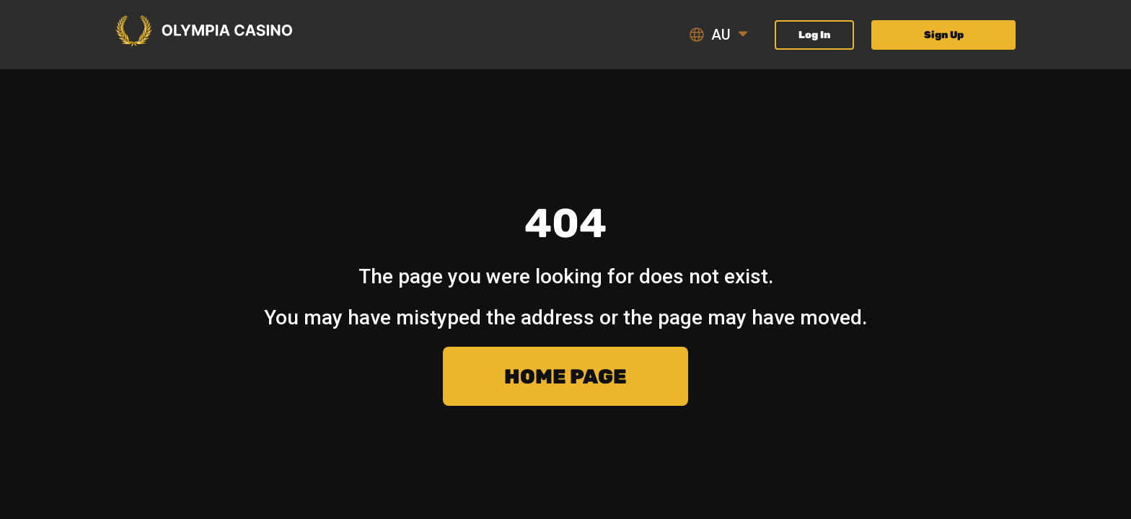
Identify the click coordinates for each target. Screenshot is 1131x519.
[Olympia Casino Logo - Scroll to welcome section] (203, 32)
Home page (565, 377)
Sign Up (944, 35)
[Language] (722, 34)
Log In (814, 35)
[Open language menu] (743, 35)
